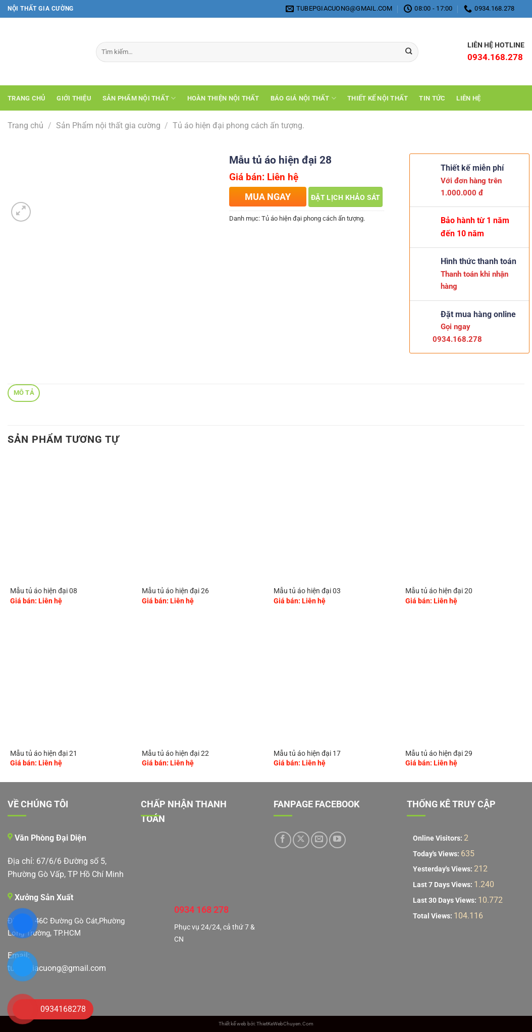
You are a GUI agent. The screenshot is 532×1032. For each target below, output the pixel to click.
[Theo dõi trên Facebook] (283, 840)
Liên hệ (468, 98)
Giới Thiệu (74, 98)
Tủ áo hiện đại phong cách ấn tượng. (238, 125)
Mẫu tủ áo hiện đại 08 (43, 591)
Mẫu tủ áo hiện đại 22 (175, 753)
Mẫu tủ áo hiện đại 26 (175, 591)
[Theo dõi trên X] (301, 840)
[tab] (24, 393)
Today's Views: (437, 854)
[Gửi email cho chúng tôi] (319, 840)
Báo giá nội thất (304, 98)
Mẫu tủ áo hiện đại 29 (438, 753)
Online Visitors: (438, 838)
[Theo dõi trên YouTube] (337, 840)
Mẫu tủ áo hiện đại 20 (438, 591)
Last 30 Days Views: (445, 900)
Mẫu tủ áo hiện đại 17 (307, 753)
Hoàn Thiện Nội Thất (223, 98)
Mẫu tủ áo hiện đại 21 (43, 753)
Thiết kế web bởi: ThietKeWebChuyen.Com (266, 1023)
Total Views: (433, 916)
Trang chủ (26, 98)
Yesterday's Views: (443, 869)
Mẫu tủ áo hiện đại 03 (307, 591)
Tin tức (432, 98)
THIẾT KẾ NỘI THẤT (377, 98)
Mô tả (24, 392)
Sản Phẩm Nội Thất (139, 98)
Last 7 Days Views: (443, 885)
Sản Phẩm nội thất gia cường (108, 125)
